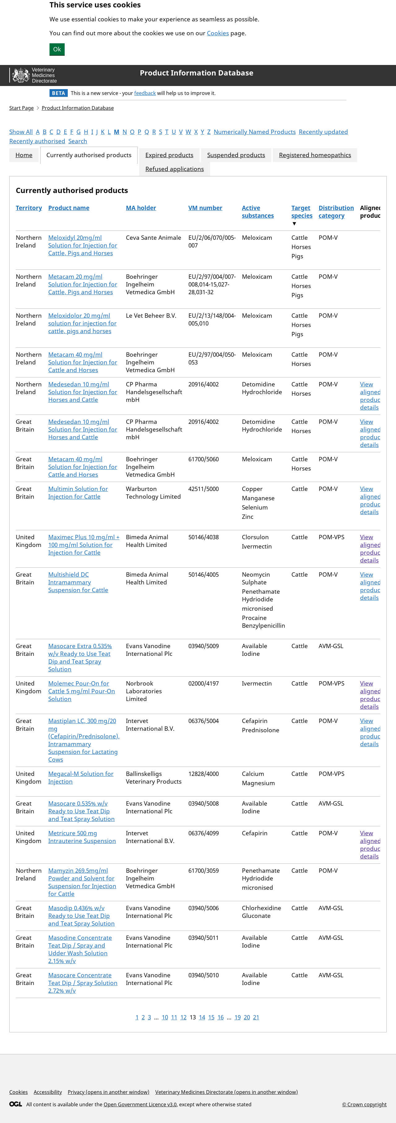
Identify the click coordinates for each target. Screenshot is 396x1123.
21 (256, 1017)
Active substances (258, 212)
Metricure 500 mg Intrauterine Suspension (82, 837)
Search (77, 141)
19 (238, 1017)
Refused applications (174, 169)
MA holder (141, 208)
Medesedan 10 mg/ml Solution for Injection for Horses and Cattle (82, 392)
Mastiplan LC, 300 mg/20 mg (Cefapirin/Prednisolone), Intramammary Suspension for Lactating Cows (84, 740)
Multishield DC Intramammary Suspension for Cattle (78, 582)
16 (220, 1017)
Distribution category (336, 212)
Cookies (218, 33)
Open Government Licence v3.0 (140, 1104)
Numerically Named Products (255, 132)
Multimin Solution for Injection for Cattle (78, 493)
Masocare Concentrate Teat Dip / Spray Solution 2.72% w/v (83, 983)
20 (247, 1017)
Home (23, 155)
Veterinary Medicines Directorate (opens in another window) (226, 1092)
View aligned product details (371, 395)
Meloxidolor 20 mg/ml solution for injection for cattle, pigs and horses (82, 323)
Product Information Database (196, 72)
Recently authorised (37, 141)
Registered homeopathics (315, 155)
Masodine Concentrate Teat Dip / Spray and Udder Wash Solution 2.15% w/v (80, 949)
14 (202, 1017)
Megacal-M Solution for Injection (81, 777)
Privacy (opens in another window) (108, 1092)
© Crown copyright (364, 1104)
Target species (301, 212)
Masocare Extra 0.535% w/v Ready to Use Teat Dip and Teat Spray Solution (80, 657)
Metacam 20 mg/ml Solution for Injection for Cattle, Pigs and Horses (82, 284)
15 (211, 1017)
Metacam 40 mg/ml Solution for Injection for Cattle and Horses (82, 362)
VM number (205, 208)
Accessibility (48, 1092)
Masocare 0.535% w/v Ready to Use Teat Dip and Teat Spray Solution (81, 811)
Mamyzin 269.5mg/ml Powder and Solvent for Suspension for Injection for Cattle (82, 882)
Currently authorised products (88, 155)
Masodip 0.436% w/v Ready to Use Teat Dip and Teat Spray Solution (81, 915)
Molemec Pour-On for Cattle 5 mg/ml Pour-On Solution (81, 691)
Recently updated (323, 132)
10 (165, 1017)
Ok (57, 49)
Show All (21, 132)
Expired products (169, 155)
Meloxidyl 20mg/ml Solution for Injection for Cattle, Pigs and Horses (82, 245)
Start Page (21, 108)
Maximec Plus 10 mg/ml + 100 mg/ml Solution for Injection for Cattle (83, 545)
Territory (29, 208)
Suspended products (236, 155)
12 (183, 1017)
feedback (145, 93)
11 (174, 1017)
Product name (68, 208)
